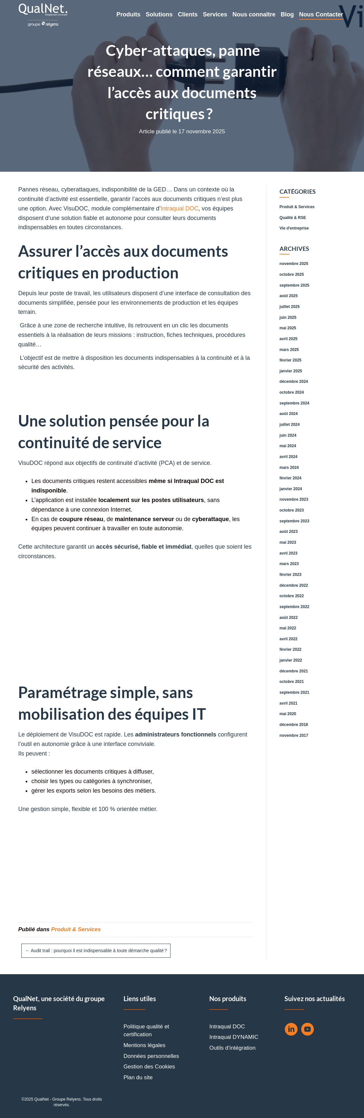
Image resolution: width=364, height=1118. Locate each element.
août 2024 (289, 413)
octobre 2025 (292, 274)
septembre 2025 (294, 285)
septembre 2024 (294, 403)
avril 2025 (289, 339)
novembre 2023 (294, 499)
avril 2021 (289, 703)
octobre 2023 (292, 510)
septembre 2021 (294, 692)
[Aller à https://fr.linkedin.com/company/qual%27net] (291, 1030)
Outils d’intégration (232, 1048)
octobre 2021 (292, 681)
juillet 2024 (290, 424)
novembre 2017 (294, 735)
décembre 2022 (294, 585)
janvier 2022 (291, 660)
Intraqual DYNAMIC (233, 1037)
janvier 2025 (291, 371)
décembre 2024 (294, 381)
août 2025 (289, 296)
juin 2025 (288, 317)
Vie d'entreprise (294, 228)
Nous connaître (254, 14)
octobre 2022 (292, 596)
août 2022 (289, 617)
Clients (187, 14)
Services (215, 14)
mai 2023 (288, 542)
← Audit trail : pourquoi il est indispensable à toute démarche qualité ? (96, 950)
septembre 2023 (294, 521)
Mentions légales (145, 1045)
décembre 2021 (294, 671)
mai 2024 (288, 446)
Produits (128, 14)
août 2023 (289, 531)
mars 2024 (289, 467)
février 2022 (291, 649)
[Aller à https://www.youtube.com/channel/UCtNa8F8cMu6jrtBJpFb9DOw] (307, 1030)
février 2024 (291, 478)
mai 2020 (288, 714)
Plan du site (138, 1077)
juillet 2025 (290, 306)
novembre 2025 (294, 263)
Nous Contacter (321, 14)
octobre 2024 (292, 392)
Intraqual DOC (179, 208)
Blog (287, 14)
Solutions (159, 14)
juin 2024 (288, 435)
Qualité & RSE (293, 217)
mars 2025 (289, 349)
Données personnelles (151, 1056)
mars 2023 (289, 563)
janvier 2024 (291, 489)
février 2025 (291, 360)
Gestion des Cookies (149, 1066)
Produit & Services (76, 929)
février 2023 (291, 574)
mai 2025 (288, 328)
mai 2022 (288, 628)
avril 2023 (289, 553)
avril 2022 (289, 639)
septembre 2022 (294, 606)
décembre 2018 (294, 724)
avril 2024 (289, 456)
